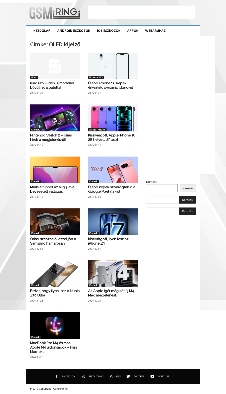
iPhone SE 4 (96, 77)
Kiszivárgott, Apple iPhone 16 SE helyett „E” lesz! (111, 137)
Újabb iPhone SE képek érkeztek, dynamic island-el (110, 85)
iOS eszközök (108, 30)
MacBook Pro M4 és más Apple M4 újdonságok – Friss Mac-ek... (53, 347)
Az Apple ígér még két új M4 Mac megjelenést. (111, 293)
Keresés (151, 182)
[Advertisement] (141, 12)
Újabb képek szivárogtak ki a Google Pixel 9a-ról (111, 189)
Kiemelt (35, 129)
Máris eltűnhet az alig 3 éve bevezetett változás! (52, 189)
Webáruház (155, 30)
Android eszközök (73, 30)
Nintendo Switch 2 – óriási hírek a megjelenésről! (51, 137)
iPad (34, 77)
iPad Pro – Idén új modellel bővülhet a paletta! (52, 85)
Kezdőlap (41, 30)
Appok (132, 30)
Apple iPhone (97, 129)
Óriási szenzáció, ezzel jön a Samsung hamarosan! (53, 241)
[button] (193, 31)
